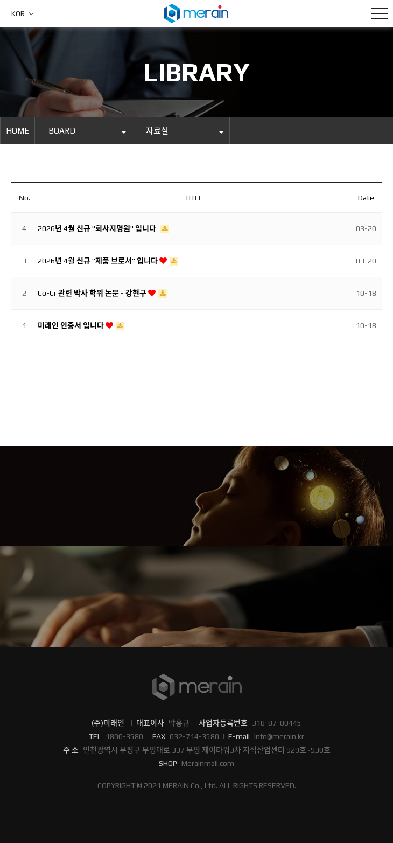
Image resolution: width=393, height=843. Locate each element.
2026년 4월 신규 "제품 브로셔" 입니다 (98, 260)
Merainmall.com (207, 763)
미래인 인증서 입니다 (72, 325)
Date (366, 197)
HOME (17, 130)
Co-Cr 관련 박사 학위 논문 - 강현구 (93, 293)
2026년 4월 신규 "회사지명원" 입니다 (98, 228)
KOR (18, 14)
